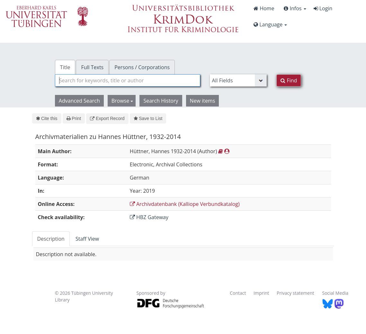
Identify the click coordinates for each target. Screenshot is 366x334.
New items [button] (202, 100)
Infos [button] (295, 8)
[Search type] (238, 80)
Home (264, 8)
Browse (122, 100)
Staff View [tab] (87, 238)
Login (323, 8)
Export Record (107, 118)
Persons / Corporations (142, 67)
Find (289, 80)
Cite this (47, 118)
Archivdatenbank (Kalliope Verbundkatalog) (185, 204)
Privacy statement (295, 293)
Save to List (148, 118)
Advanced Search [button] (79, 100)
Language (270, 24)
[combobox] (128, 80)
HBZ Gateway (149, 217)
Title (65, 67)
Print (74, 118)
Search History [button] (160, 100)
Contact (238, 293)
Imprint (261, 293)
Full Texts (92, 67)
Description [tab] (51, 238)
